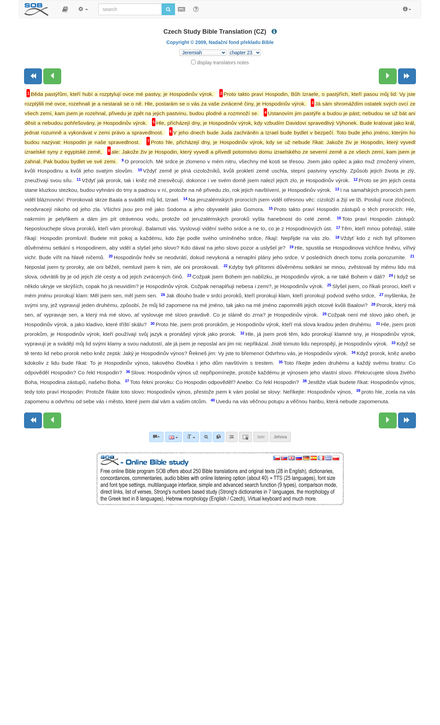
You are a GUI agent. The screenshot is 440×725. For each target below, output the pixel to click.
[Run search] (168, 9)
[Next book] (407, 76)
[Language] (173, 437)
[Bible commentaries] (156, 437)
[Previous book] (33, 76)
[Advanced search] (206, 437)
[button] (65, 9)
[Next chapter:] (388, 76)
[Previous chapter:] (52, 76)
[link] (218, 437)
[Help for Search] (196, 9)
